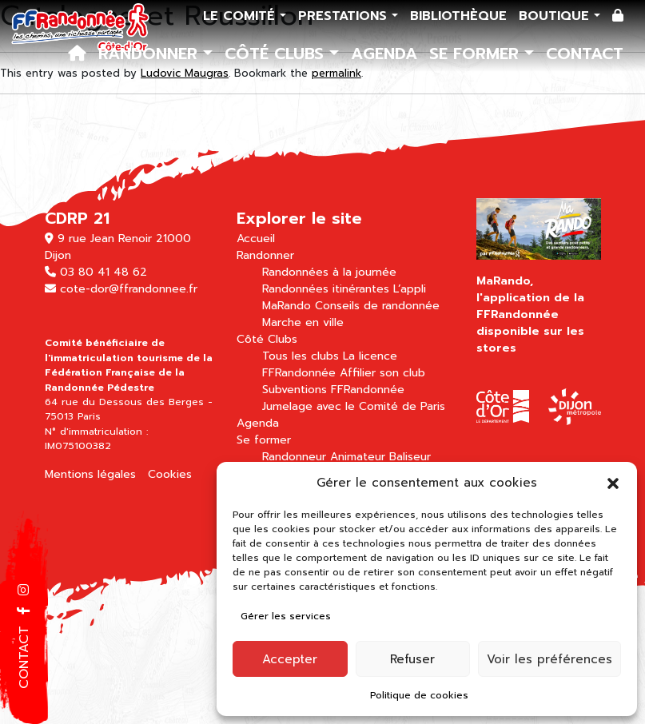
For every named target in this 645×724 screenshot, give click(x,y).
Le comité (241, 16)
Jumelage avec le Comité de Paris (353, 406)
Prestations (345, 16)
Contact (584, 54)
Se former (476, 54)
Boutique (556, 16)
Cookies (170, 474)
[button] (613, 483)
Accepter (289, 659)
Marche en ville (303, 322)
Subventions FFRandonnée (333, 389)
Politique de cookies (419, 695)
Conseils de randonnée (377, 305)
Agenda (384, 54)
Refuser (412, 659)
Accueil (256, 238)
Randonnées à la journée (329, 272)
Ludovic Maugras (185, 73)
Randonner (150, 54)
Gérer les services (286, 616)
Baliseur (410, 456)
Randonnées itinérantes (325, 288)
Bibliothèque (458, 16)
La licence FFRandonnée (329, 364)
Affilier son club (382, 372)
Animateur (357, 456)
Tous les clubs (300, 356)
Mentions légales (90, 474)
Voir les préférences (549, 659)
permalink (336, 73)
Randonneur (294, 456)
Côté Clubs (277, 54)
